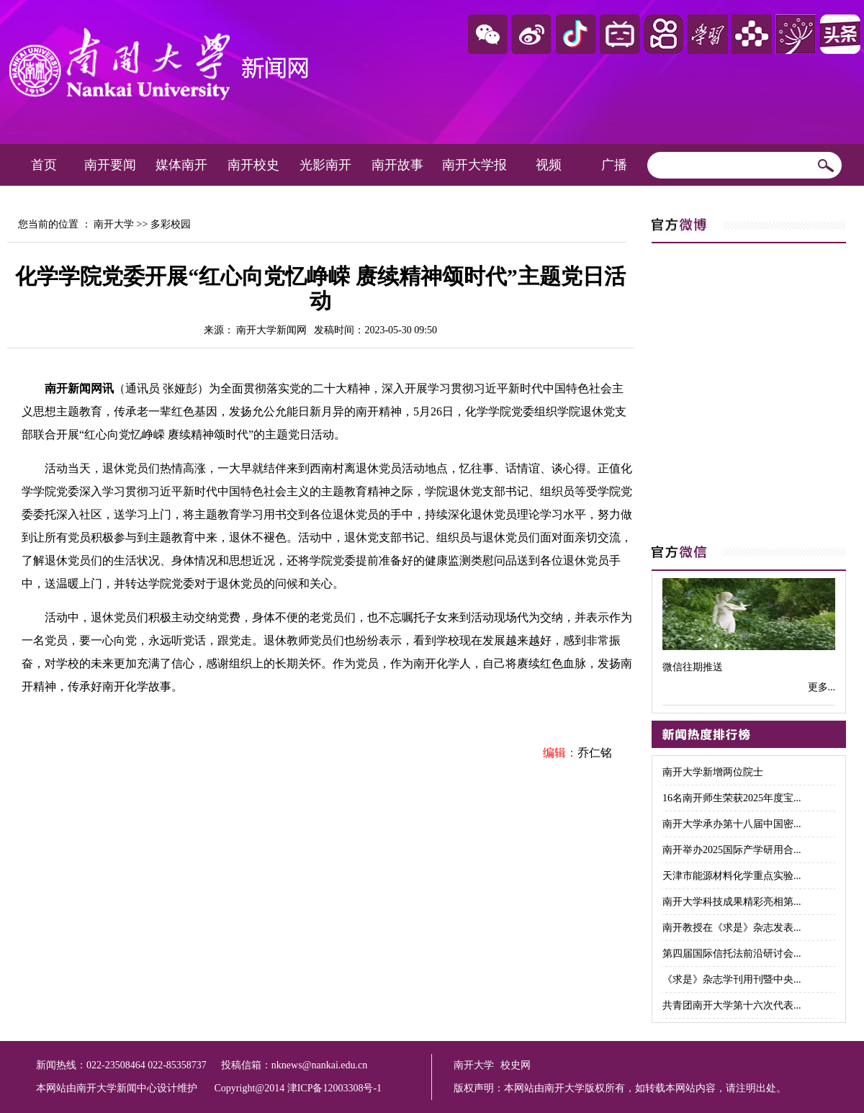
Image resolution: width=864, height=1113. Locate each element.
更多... (822, 687)
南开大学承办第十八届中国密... (731, 824)
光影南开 (325, 165)
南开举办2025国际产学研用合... (731, 849)
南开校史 (253, 165)
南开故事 (397, 165)
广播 (614, 165)
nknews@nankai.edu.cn (319, 1065)
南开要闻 (110, 165)
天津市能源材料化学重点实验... (731, 875)
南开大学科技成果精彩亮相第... (731, 901)
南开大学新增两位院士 (712, 772)
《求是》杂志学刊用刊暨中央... (731, 979)
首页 (44, 165)
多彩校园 (170, 224)
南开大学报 (474, 165)
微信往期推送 (692, 667)
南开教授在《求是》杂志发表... (731, 927)
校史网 (515, 1065)
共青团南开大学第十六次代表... (731, 1005)
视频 (549, 165)
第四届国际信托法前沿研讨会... (731, 953)
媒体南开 (181, 165)
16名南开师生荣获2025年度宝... (731, 798)
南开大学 (114, 224)
